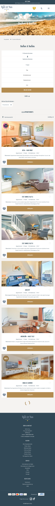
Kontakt (27, 474)
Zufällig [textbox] (50, 117)
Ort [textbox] (27, 85)
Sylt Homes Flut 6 (27, 197)
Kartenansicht (9, 117)
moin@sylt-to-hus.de (29, 436)
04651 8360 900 (29, 434)
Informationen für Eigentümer (27, 466)
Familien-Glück (27, 454)
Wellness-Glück (27, 448)
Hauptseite (6, 39)
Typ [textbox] (27, 70)
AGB (27, 486)
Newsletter (27, 468)
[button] (48, 8)
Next (50, 134)
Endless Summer (28, 383)
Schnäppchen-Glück (27, 456)
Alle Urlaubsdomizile (27, 444)
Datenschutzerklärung (27, 484)
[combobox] (27, 70)
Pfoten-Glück (27, 446)
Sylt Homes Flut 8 (27, 243)
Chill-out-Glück (27, 450)
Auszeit (27, 290)
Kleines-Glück (27, 452)
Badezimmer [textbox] (27, 80)
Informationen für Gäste (27, 464)
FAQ (27, 470)
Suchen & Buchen (15, 39)
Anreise (27, 472)
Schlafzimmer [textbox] (27, 75)
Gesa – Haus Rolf (27, 150)
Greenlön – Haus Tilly (27, 336)
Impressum (27, 482)
